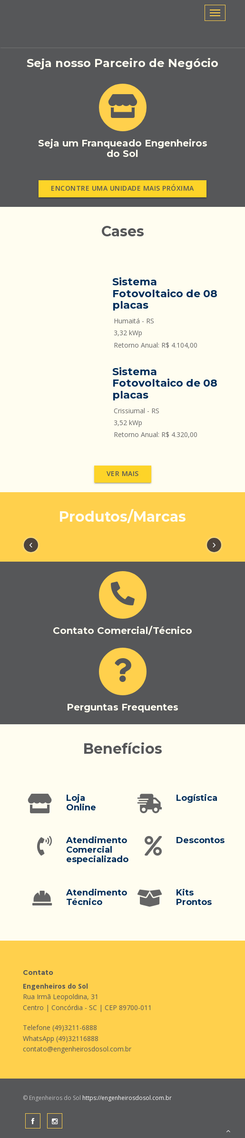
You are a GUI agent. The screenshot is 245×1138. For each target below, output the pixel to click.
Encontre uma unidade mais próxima (122, 188)
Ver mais (123, 473)
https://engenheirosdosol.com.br (126, 1098)
